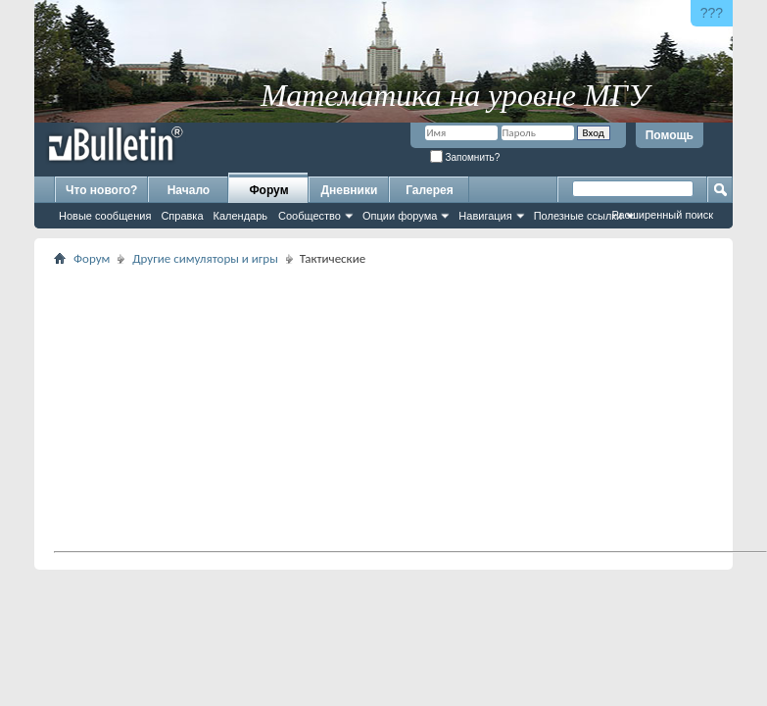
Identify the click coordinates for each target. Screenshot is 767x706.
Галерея (429, 190)
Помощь (670, 135)
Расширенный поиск (662, 215)
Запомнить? (465, 157)
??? (711, 13)
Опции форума (399, 216)
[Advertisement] (403, 408)
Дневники (349, 190)
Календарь (241, 216)
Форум (268, 190)
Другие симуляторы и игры (205, 258)
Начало (189, 190)
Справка (182, 216)
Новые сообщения (105, 216)
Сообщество (309, 216)
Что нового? (101, 190)
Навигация (484, 216)
